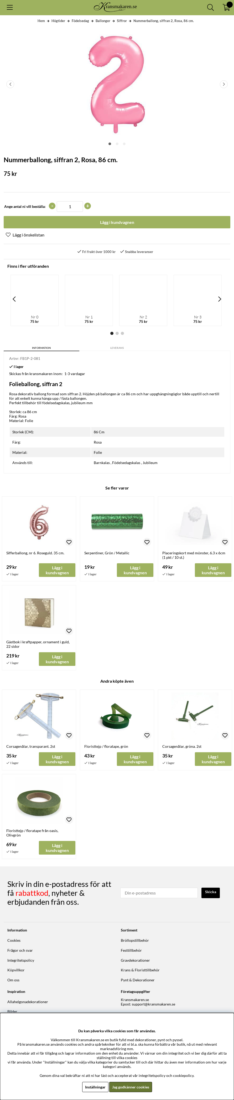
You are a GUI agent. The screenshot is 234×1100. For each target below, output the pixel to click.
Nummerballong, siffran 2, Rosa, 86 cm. (163, 21)
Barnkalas (102, 462)
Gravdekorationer (135, 960)
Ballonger (103, 21)
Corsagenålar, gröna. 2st (181, 746)
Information (41, 347)
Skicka (210, 892)
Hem (41, 21)
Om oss (13, 980)
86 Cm (99, 432)
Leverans (117, 347)
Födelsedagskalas (126, 462)
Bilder (12, 1011)
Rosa (98, 442)
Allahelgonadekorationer (27, 1001)
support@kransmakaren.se (153, 1004)
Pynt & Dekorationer (138, 980)
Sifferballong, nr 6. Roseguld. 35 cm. (35, 553)
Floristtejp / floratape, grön (106, 746)
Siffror (122, 21)
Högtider (58, 21)
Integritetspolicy (20, 960)
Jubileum (150, 462)
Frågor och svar (20, 950)
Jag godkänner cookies (130, 1087)
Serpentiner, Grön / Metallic (106, 553)
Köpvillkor (16, 970)
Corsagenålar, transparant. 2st (30, 746)
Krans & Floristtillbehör (140, 970)
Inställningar (95, 1087)
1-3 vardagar (74, 373)
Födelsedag (80, 21)
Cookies (13, 940)
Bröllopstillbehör (135, 940)
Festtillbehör (131, 950)
